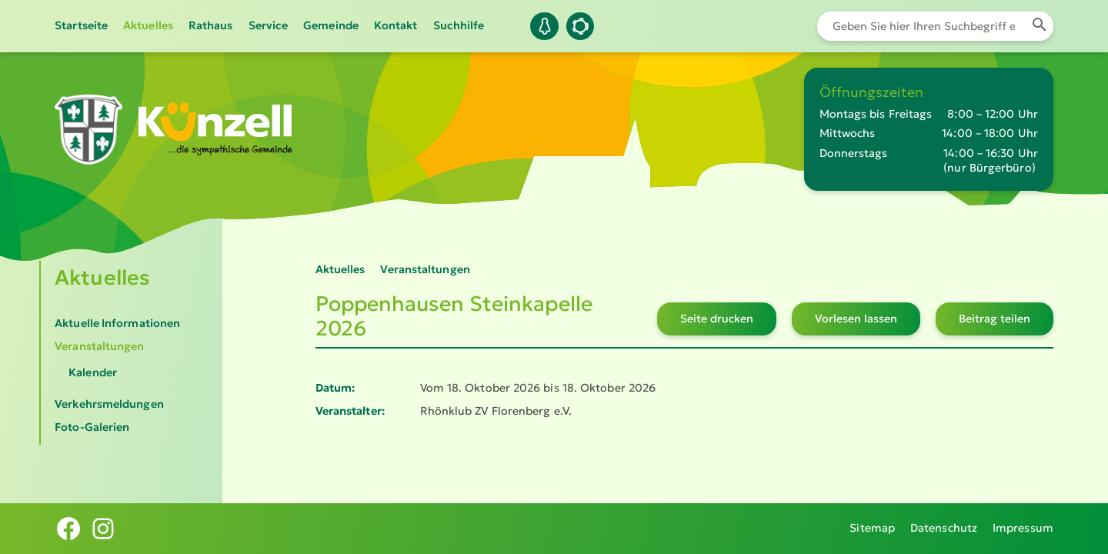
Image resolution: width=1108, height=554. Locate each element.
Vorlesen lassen (856, 318)
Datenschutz (943, 528)
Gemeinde (331, 25)
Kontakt (396, 25)
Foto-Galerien (92, 427)
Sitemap (872, 528)
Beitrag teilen (994, 318)
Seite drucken (716, 318)
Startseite (81, 25)
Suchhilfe (459, 25)
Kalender (92, 372)
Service (269, 25)
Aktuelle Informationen (117, 323)
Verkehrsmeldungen (109, 404)
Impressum (1023, 528)
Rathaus (211, 25)
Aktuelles (148, 25)
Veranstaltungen (99, 346)
